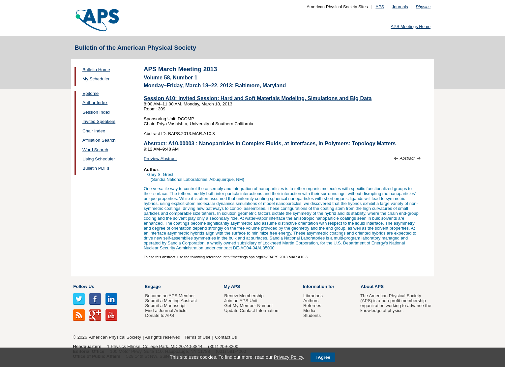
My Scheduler (95, 78)
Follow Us (83, 286)
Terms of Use (197, 337)
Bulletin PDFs (95, 168)
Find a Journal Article (165, 310)
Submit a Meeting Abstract (171, 300)
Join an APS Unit (240, 300)
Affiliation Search (99, 140)
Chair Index (93, 130)
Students (312, 315)
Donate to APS (159, 315)
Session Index (96, 112)
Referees (312, 305)
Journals (400, 6)
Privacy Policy (288, 357)
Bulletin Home (96, 69)
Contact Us (226, 337)
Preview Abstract (160, 158)
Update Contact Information (251, 310)
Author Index (94, 102)
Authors (310, 300)
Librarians (313, 295)
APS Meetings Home (411, 26)
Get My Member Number (248, 305)
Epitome (90, 93)
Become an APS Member (170, 295)
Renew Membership (244, 295)
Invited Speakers (98, 121)
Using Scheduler (98, 158)
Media (309, 310)
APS (379, 6)
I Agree (322, 357)
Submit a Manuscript (165, 305)
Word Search (95, 149)
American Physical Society (115, 337)
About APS (372, 286)
